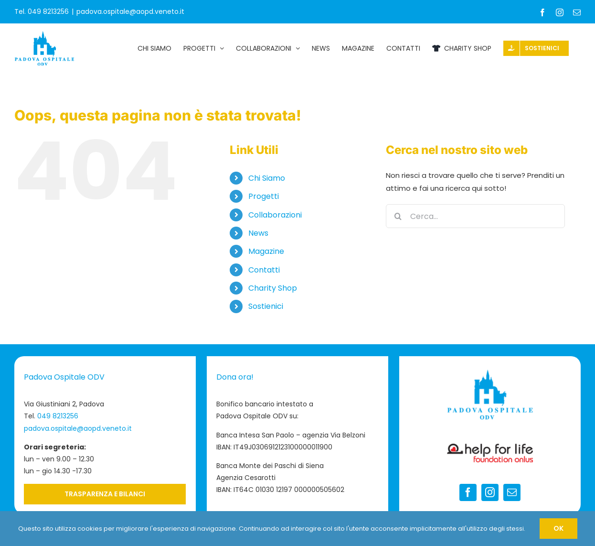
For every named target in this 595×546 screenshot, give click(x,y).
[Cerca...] (475, 216)
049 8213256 (57, 416)
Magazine (266, 251)
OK (558, 528)
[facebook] (468, 492)
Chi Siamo (266, 178)
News (258, 233)
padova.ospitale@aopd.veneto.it (130, 11)
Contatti (264, 269)
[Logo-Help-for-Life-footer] (490, 447)
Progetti (263, 196)
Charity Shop (272, 288)
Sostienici (265, 306)
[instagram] (490, 492)
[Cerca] (398, 216)
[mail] (512, 492)
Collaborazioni (275, 214)
